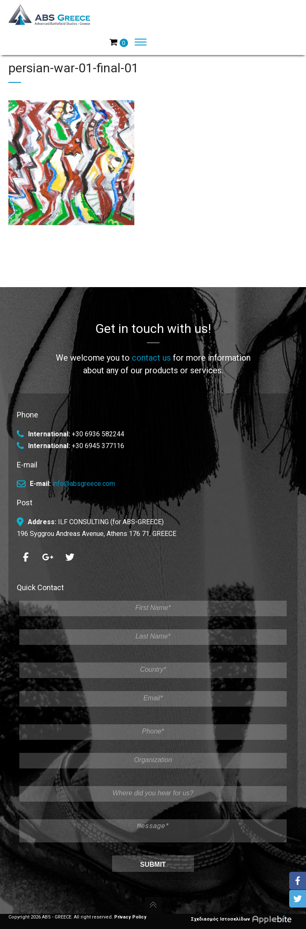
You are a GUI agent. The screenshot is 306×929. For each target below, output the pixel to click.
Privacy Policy (130, 917)
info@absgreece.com (83, 480)
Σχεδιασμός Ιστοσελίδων (244, 919)
